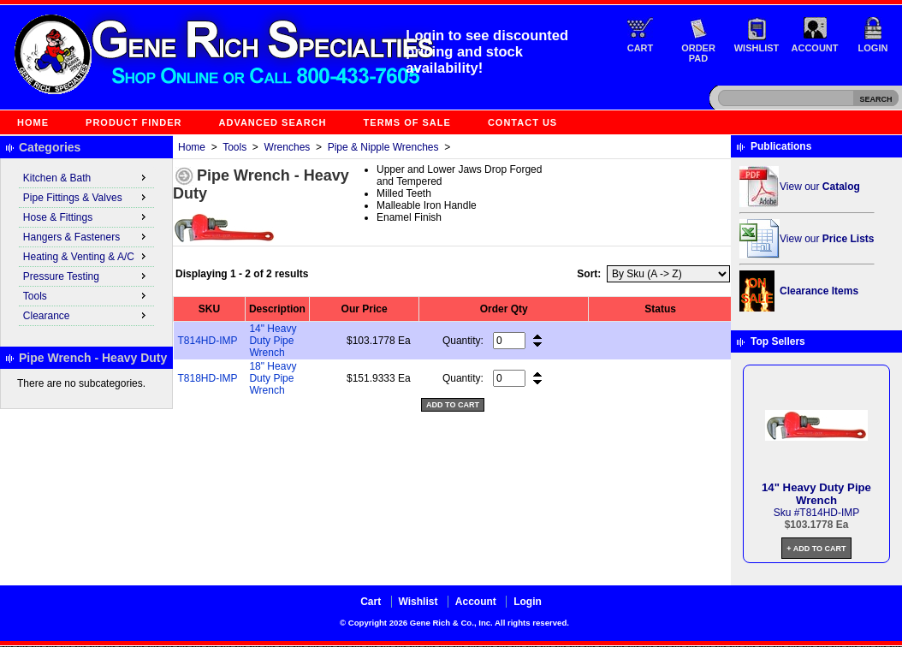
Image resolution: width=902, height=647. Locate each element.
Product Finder (133, 122)
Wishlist (757, 48)
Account (815, 48)
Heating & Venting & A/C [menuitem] (86, 256)
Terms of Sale (407, 122)
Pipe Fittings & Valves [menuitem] (86, 197)
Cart (640, 48)
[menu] (86, 247)
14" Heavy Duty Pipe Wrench (272, 341)
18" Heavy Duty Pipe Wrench (272, 378)
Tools (234, 147)
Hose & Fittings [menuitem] (86, 216)
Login (873, 48)
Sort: (589, 274)
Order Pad (698, 53)
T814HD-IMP (208, 341)
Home (33, 122)
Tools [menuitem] (86, 295)
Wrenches (287, 147)
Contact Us (522, 122)
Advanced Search (273, 122)
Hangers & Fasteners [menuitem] (86, 236)
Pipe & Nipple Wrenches (383, 147)
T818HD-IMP (208, 378)
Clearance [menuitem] (86, 315)
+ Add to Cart (816, 548)
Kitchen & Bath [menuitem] (86, 177)
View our (820, 187)
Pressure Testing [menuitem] (86, 275)
